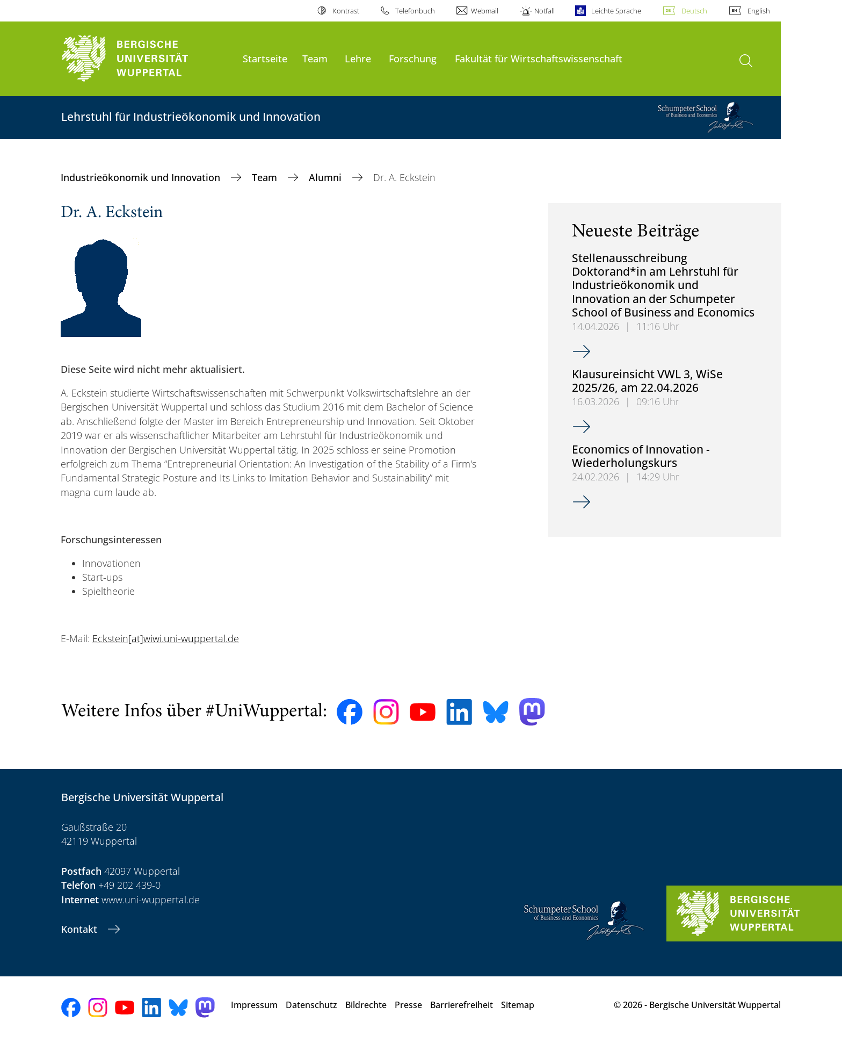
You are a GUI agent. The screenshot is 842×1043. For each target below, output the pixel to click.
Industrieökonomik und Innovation (142, 177)
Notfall (544, 11)
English (758, 11)
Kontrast (345, 11)
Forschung (413, 58)
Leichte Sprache (616, 11)
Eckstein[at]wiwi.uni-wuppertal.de (165, 638)
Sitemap (517, 1005)
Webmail (484, 11)
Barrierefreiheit (461, 1005)
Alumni (326, 177)
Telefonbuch (415, 11)
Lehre (358, 58)
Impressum (254, 1005)
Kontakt (80, 929)
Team (315, 58)
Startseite (265, 58)
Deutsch (694, 11)
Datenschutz (311, 1005)
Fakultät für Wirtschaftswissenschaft (538, 58)
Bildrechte (366, 1005)
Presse (408, 1005)
